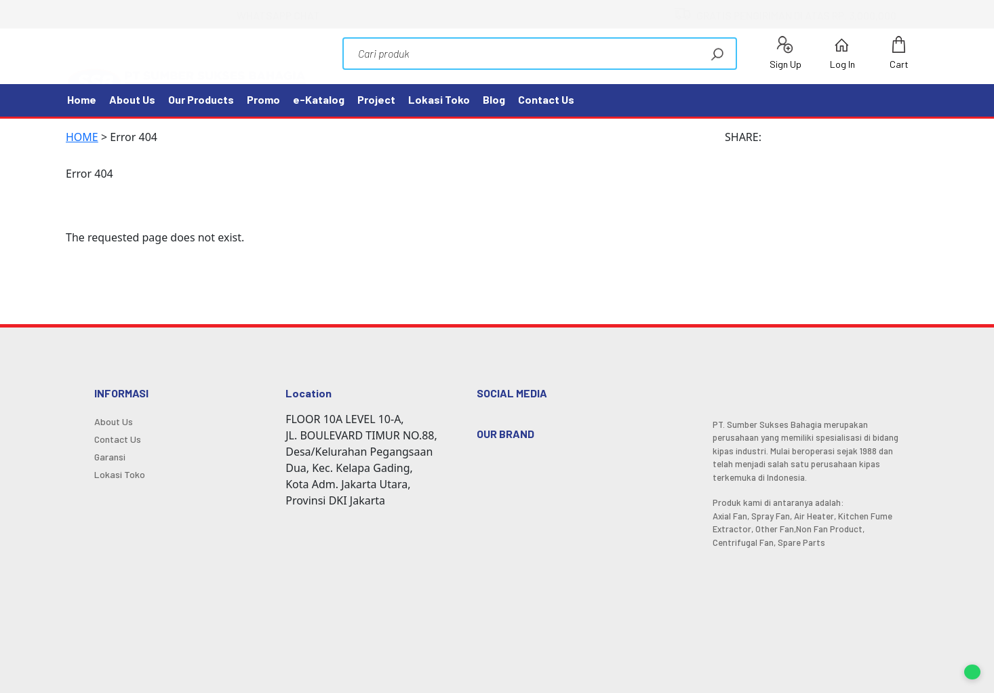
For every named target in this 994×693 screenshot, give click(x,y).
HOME (82, 137)
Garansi (109, 457)
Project (376, 99)
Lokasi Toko (439, 99)
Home (81, 99)
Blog (494, 99)
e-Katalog (318, 99)
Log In (842, 53)
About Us (132, 99)
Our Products (201, 99)
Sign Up (785, 53)
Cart (899, 53)
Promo (263, 99)
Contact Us (546, 99)
